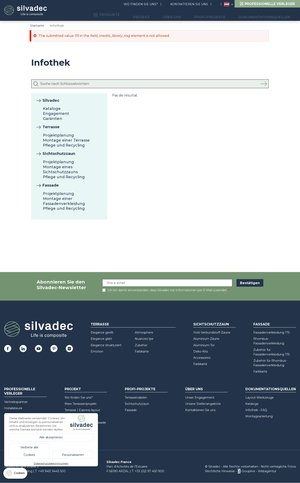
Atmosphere (144, 332)
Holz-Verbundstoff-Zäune (211, 332)
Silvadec (50, 100)
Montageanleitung (259, 416)
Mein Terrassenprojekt (80, 404)
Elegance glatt (101, 339)
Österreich (226, 4)
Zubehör (141, 345)
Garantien (52, 118)
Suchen (218, 4)
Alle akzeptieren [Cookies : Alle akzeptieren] (51, 437)
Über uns (186, 15)
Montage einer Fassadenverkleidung (64, 201)
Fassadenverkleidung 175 (271, 332)
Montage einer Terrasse (66, 140)
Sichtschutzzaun (58, 153)
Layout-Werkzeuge (259, 397)
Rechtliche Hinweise (220, 471)
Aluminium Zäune (206, 339)
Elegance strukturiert (106, 345)
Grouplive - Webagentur (258, 471)
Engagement (56, 113)
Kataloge (52, 108)
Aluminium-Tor (204, 345)
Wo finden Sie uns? (141, 4)
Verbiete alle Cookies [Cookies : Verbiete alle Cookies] (29, 451)
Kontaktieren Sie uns (189, 4)
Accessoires (201, 358)
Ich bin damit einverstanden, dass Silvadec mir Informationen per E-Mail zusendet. (167, 290)
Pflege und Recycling (64, 145)
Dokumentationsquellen (267, 15)
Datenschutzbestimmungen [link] (51, 463)
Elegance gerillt (102, 332)
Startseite (37, 26)
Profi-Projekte (218, 15)
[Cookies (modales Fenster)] (15, 474)
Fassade (50, 185)
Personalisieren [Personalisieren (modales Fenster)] (73, 455)
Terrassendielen (136, 397)
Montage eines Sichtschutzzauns (60, 169)
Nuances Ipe (144, 339)
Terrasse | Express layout (82, 410)
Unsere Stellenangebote (203, 404)
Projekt (160, 15)
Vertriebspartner (16, 402)
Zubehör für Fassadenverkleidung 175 (271, 352)
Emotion (97, 351)
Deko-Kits (200, 351)
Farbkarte (142, 351)
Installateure (13, 408)
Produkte (131, 15)
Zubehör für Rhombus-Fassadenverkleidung (270, 363)
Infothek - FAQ (256, 410)
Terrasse (51, 127)
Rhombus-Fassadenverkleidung (268, 341)
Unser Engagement (199, 397)
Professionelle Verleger (19, 391)
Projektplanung (58, 135)
